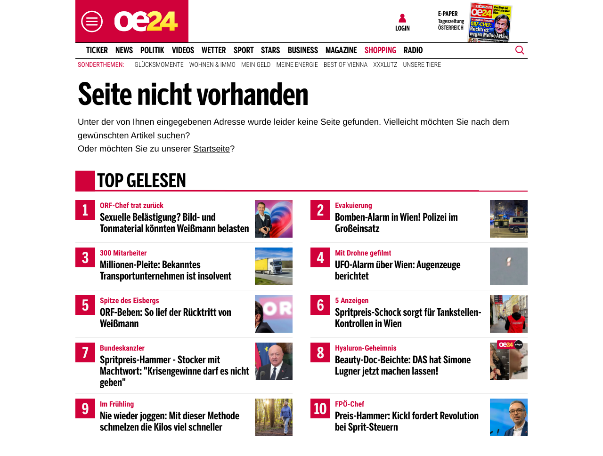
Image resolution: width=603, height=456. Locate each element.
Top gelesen (141, 182)
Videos (183, 50)
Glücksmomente (159, 65)
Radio (413, 50)
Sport (244, 50)
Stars (270, 50)
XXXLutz (385, 65)
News (124, 50)
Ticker (97, 50)
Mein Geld (255, 65)
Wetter (214, 50)
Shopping (380, 50)
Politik (152, 50)
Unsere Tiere (422, 65)
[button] (89, 21)
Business (303, 50)
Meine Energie (297, 65)
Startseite (211, 148)
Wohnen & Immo (212, 65)
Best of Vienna (345, 65)
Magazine (341, 50)
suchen (171, 135)
